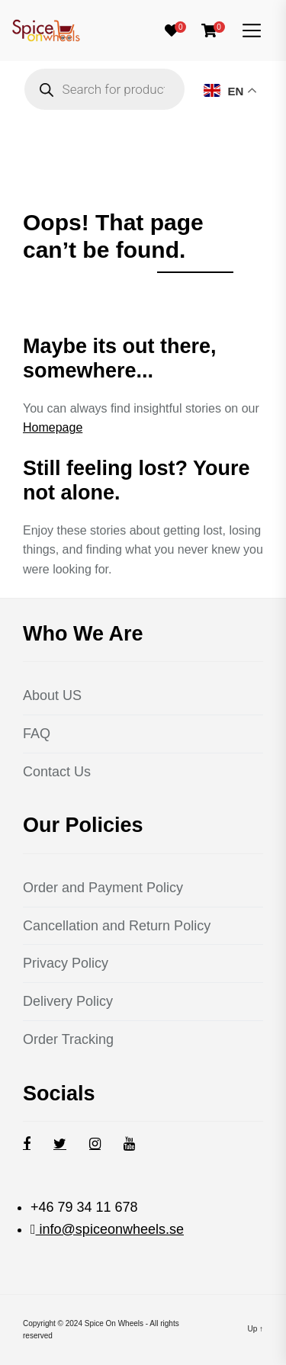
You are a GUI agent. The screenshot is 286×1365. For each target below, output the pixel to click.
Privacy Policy (65, 963)
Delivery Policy (68, 1001)
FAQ (36, 733)
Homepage (52, 427)
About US (52, 695)
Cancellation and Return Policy (116, 925)
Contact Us (57, 771)
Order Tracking (68, 1039)
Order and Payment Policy (103, 887)
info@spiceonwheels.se (110, 1229)
